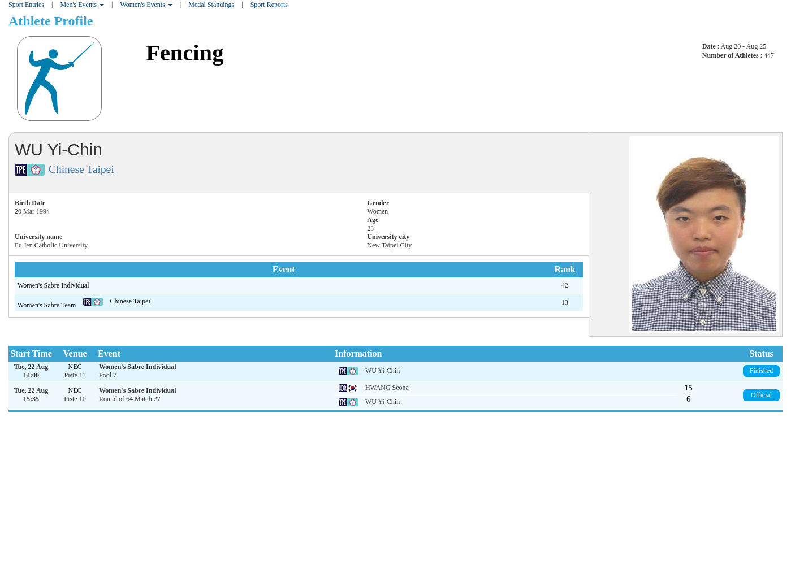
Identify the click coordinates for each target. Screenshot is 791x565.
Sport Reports (269, 4)
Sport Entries (26, 4)
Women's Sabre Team (47, 305)
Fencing (184, 53)
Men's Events (82, 4)
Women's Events (146, 4)
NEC (75, 367)
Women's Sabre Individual (53, 285)
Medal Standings (211, 4)
